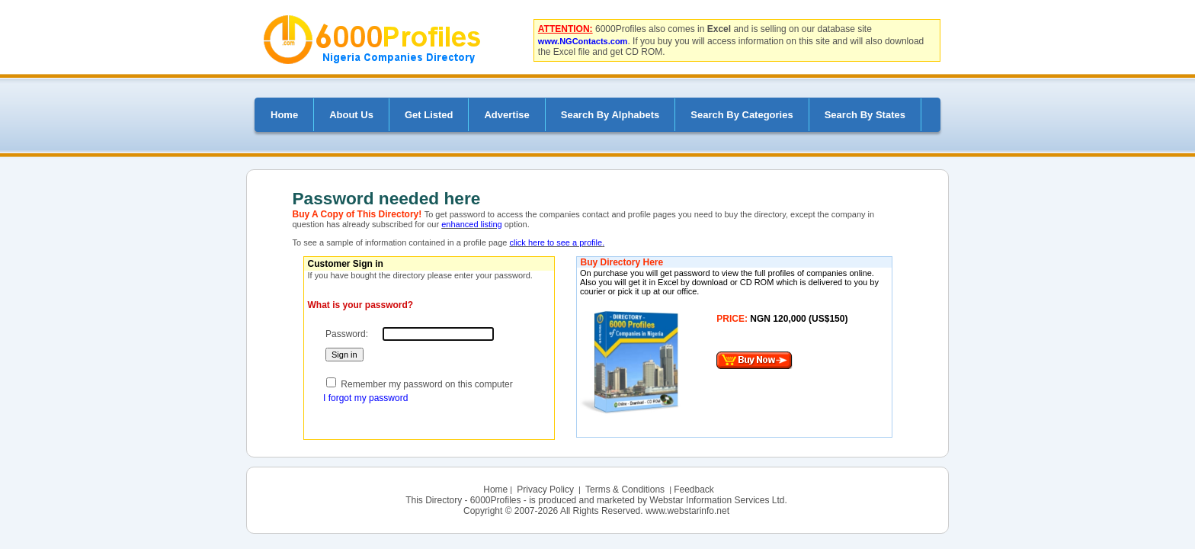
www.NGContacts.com (583, 41)
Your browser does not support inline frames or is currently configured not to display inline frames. (735, 351)
